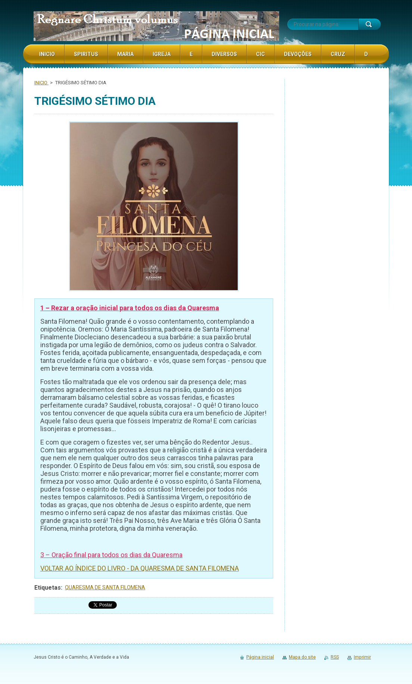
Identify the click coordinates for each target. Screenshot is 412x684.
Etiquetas (47, 587)
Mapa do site (302, 657)
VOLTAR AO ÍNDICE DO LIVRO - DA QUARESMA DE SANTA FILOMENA (139, 568)
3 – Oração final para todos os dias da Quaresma (111, 555)
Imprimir (362, 657)
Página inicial (260, 657)
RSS (335, 657)
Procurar (369, 24)
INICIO (41, 82)
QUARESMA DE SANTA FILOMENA (105, 587)
